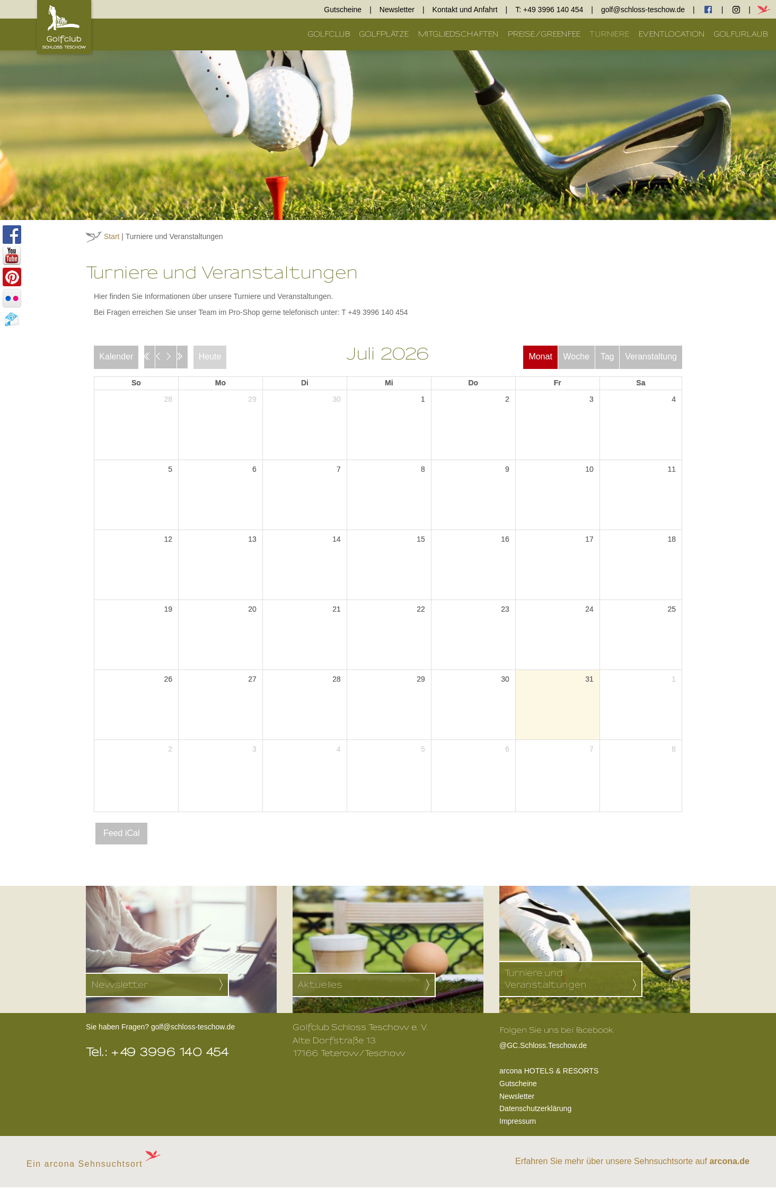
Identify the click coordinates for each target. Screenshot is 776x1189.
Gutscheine (342, 9)
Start (112, 236)
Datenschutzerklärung (535, 1110)
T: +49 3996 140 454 (549, 9)
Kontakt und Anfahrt (465, 9)
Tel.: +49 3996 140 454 (158, 1054)
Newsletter (397, 9)
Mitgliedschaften (458, 34)
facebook (708, 9)
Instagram (736, 9)
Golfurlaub (740, 34)
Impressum (517, 1122)
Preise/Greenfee (544, 34)
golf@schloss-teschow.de (643, 9)
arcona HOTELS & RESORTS (548, 1072)
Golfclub (328, 34)
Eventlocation (671, 34)
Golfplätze (384, 34)
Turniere (609, 34)
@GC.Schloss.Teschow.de (556, 1046)
